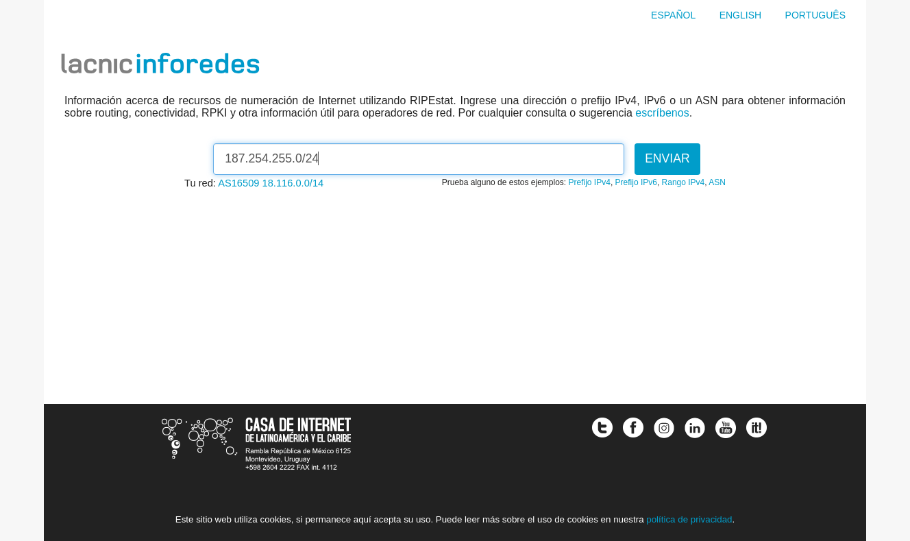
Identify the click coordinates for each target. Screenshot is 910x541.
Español (673, 15)
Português (815, 15)
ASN (717, 182)
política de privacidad (689, 519)
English (740, 15)
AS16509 (238, 183)
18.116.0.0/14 (293, 183)
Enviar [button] (667, 158)
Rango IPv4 (683, 182)
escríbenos (662, 113)
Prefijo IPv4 (590, 182)
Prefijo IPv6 (636, 182)
